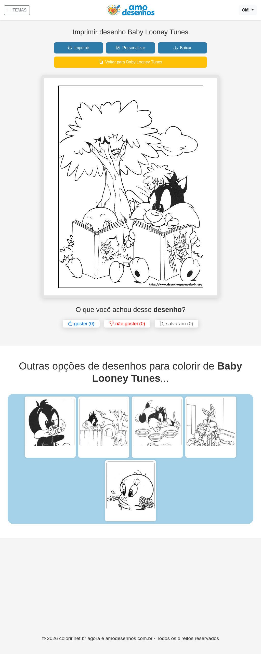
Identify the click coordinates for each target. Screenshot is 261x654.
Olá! (246, 10)
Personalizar (130, 48)
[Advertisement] (130, 596)
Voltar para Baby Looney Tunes (130, 62)
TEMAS (17, 10)
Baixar (183, 48)
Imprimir (78, 48)
